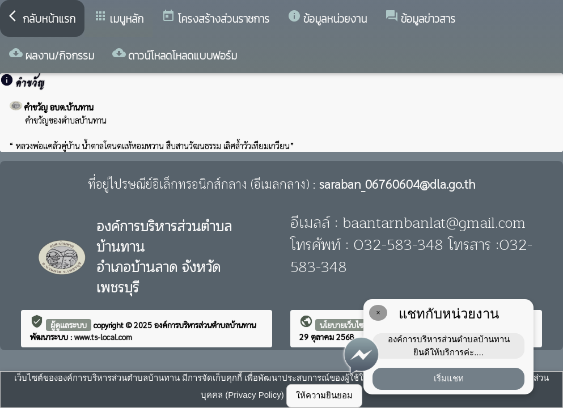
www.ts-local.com (103, 337)
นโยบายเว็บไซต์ (344, 325)
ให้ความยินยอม (324, 395)
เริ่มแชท (449, 378)
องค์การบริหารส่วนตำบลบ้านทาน (205, 325)
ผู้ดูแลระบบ (68, 325)
